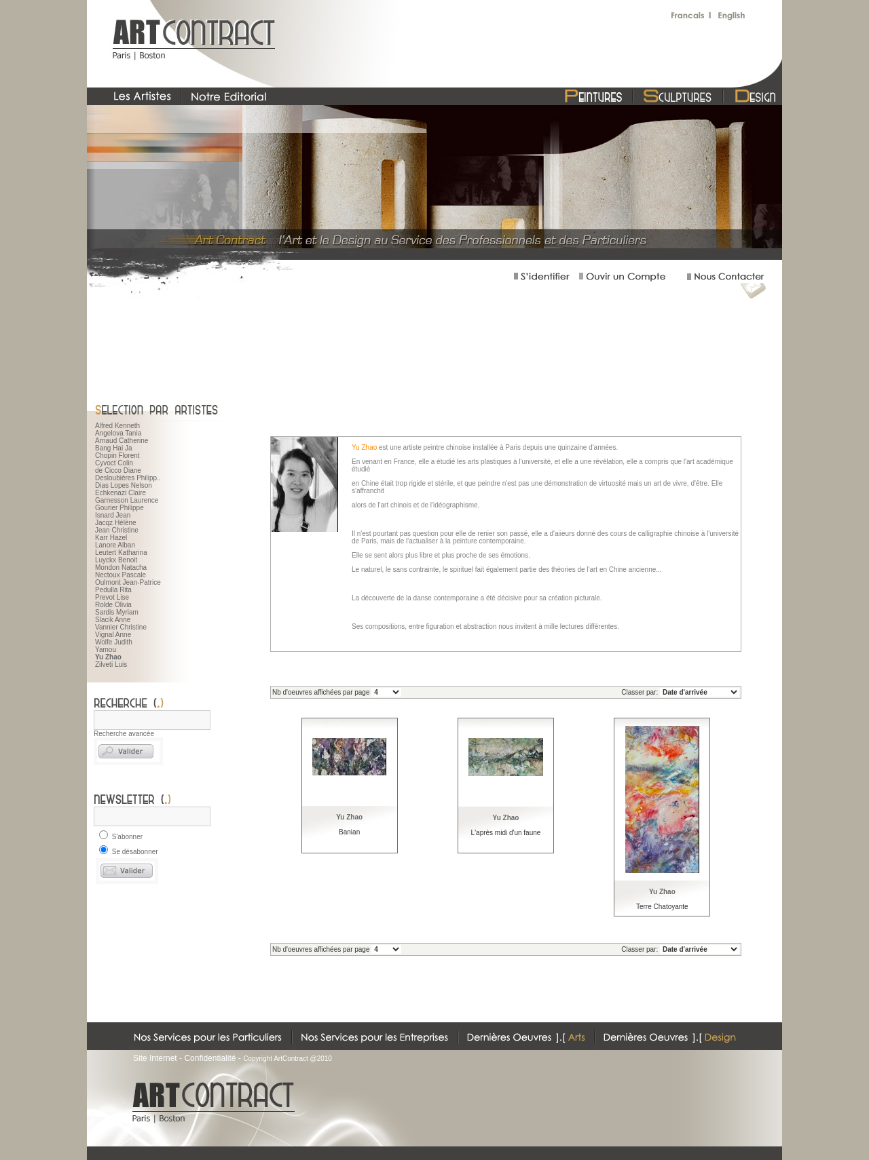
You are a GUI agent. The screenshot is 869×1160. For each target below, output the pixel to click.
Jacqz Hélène (115, 522)
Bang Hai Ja (113, 448)
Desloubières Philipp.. (128, 478)
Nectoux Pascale (120, 575)
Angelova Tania (118, 433)
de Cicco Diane (118, 470)
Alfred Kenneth (117, 425)
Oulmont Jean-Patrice (128, 582)
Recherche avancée (124, 733)
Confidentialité (210, 1058)
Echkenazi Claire (120, 493)
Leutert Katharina (121, 552)
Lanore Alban (115, 545)
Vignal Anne (113, 634)
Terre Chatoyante (662, 906)
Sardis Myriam (116, 612)
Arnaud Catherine (121, 440)
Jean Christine (116, 530)
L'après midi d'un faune (506, 832)
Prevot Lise (112, 597)
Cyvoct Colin (114, 463)
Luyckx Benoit (116, 560)
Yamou (105, 649)
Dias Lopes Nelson (123, 485)
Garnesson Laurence (126, 500)
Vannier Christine (121, 627)
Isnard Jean (112, 515)
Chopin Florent (117, 455)
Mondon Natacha (121, 567)
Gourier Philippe (119, 507)
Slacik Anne (112, 619)
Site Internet (155, 1058)
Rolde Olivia (113, 604)
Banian (349, 832)
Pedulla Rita (113, 590)
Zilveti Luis (111, 664)
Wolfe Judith (113, 642)
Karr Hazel (111, 537)
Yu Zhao (349, 817)
